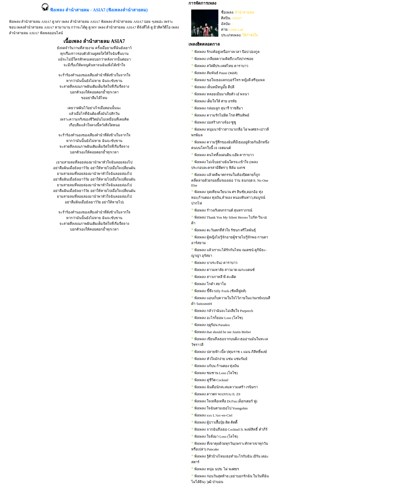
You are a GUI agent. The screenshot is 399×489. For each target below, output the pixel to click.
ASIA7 (237, 18)
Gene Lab (236, 29)
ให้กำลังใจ (250, 35)
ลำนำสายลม (244, 12)
